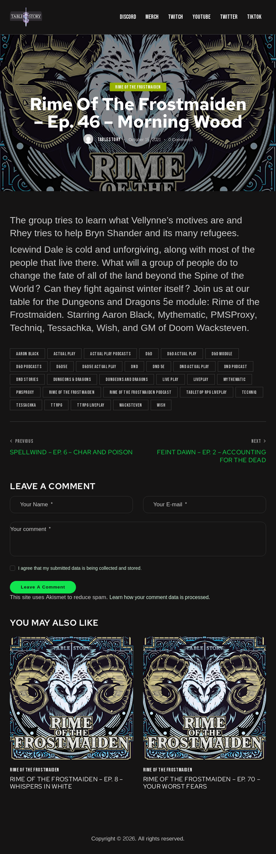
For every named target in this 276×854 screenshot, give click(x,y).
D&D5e (61, 366)
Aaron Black (27, 354)
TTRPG (56, 405)
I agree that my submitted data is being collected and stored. (80, 568)
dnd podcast (235, 366)
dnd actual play (194, 366)
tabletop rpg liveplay (206, 392)
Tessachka (26, 405)
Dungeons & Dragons (72, 379)
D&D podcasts (28, 366)
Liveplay (201, 379)
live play (170, 379)
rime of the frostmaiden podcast (141, 392)
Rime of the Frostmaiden (138, 87)
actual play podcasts (110, 354)
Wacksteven (130, 405)
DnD (134, 366)
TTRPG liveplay (90, 405)
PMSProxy (25, 392)
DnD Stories (27, 379)
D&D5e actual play (99, 366)
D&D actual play (182, 354)
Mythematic (234, 379)
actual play (65, 354)
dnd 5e (159, 366)
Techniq (249, 392)
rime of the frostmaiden (72, 392)
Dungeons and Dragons (127, 379)
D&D (148, 354)
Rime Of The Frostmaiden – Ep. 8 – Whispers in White (70, 785)
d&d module (222, 354)
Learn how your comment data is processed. (165, 599)
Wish (161, 405)
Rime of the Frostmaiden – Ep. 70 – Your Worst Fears (202, 785)
